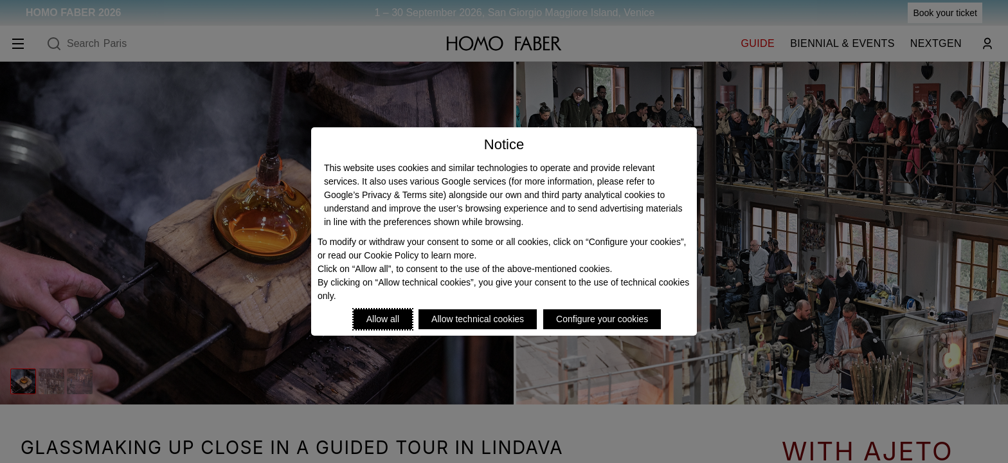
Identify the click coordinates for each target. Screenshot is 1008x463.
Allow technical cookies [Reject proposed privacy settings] (477, 319)
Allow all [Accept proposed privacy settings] (382, 319)
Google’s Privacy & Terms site (383, 195)
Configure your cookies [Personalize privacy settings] (602, 319)
